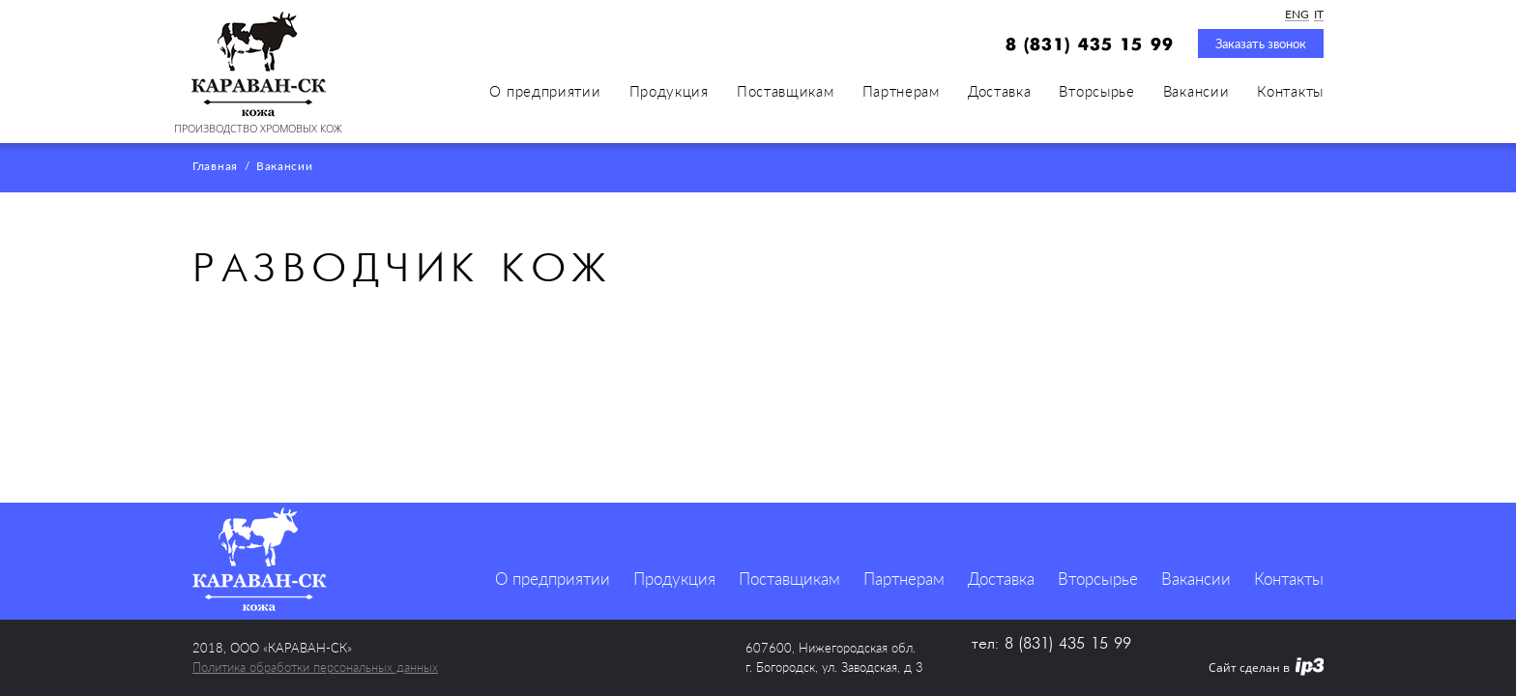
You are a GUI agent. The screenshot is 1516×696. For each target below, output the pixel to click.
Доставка (1000, 91)
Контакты (1290, 91)
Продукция (669, 91)
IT (1319, 15)
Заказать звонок (1260, 43)
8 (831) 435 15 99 (1090, 45)
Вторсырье (1096, 91)
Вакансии (1196, 91)
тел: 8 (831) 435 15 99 (1051, 644)
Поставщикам (785, 91)
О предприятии (544, 91)
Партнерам (901, 91)
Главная (215, 166)
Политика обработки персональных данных (315, 667)
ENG (1297, 15)
